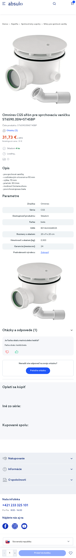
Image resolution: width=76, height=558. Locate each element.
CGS (43, 210)
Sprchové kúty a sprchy (31, 24)
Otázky (12, 130)
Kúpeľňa (14, 24)
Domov (5, 24)
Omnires (45, 204)
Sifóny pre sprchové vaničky (55, 24)
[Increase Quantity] (15, 553)
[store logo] (15, 3)
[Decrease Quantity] (4, 553)
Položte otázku (38, 370)
